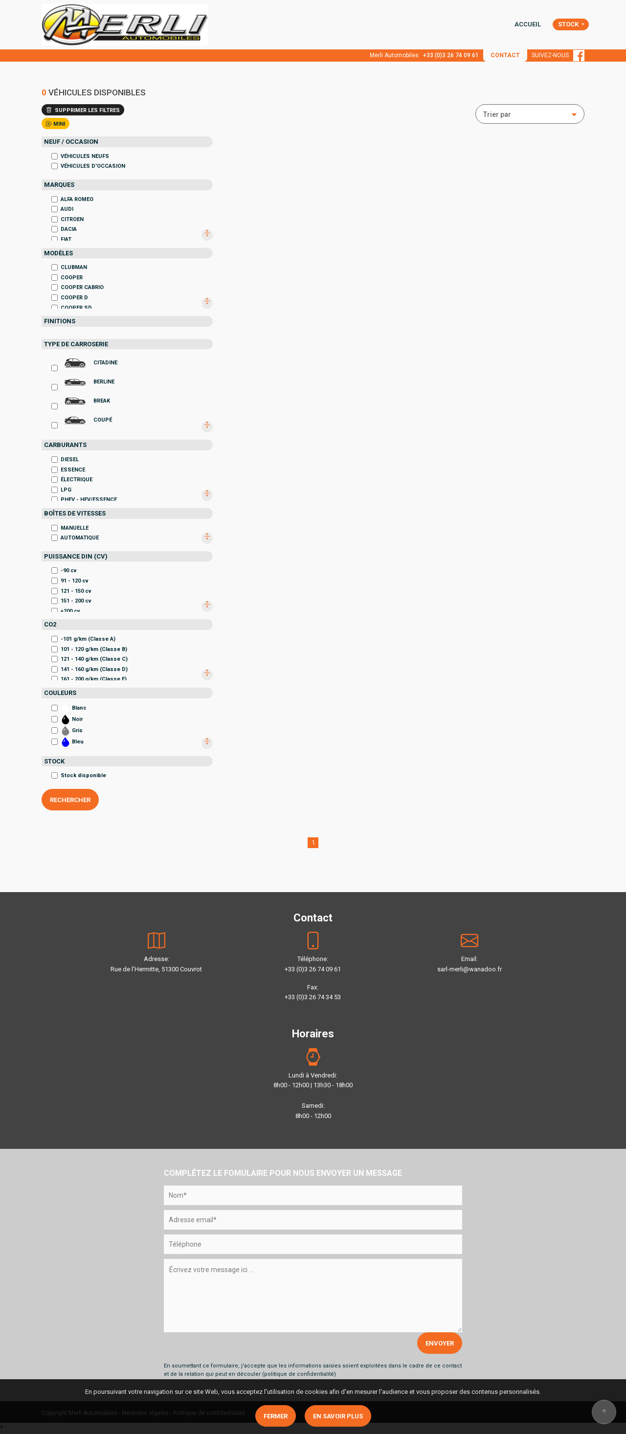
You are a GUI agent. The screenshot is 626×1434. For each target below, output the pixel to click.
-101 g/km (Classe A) (83, 639)
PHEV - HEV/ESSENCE (84, 499)
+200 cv (65, 611)
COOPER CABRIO (77, 287)
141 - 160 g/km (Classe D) (89, 669)
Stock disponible (78, 775)
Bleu (67, 742)
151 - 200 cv (71, 601)
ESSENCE (68, 470)
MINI (55, 124)
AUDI (62, 209)
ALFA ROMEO (72, 199)
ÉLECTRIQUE (71, 479)
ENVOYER (439, 1343)
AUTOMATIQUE (75, 538)
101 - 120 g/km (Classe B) (89, 649)
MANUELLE (70, 528)
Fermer (276, 1416)
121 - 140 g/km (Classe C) (89, 659)
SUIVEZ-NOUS (558, 55)
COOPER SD (71, 308)
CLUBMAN (69, 267)
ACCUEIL (527, 24)
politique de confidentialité (299, 1374)
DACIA (64, 229)
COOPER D (69, 297)
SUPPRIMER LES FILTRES (83, 110)
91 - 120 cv (70, 581)
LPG (61, 490)
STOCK (569, 24)
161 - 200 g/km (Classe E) (89, 679)
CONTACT (505, 55)
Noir (67, 719)
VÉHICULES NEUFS (80, 156)
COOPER (67, 277)
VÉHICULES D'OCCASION (88, 166)
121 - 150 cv (71, 591)
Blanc (69, 708)
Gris (67, 731)
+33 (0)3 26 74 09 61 (451, 55)
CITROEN (67, 219)
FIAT (61, 239)
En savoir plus (338, 1416)
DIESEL (65, 459)
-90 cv (64, 570)
